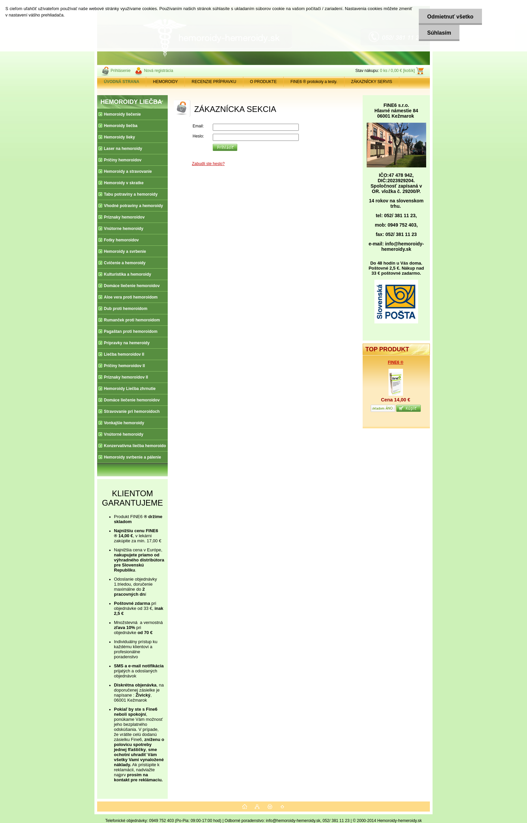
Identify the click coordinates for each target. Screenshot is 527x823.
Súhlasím (439, 33)
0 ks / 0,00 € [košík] (397, 70)
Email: (198, 126)
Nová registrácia (158, 70)
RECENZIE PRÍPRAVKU (214, 81)
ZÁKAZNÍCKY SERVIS (371, 81)
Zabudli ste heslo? (208, 163)
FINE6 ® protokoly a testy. (313, 81)
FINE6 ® (395, 362)
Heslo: (198, 136)
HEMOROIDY (165, 81)
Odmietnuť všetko (450, 16)
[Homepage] (121, 82)
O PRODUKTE (263, 81)
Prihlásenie (120, 70)
